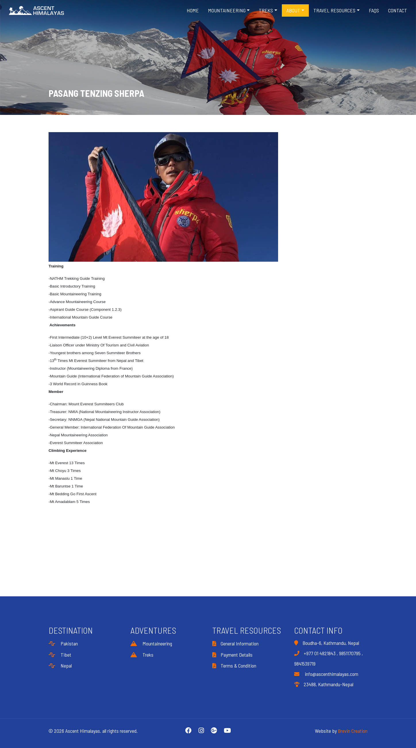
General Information (235, 643)
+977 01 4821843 (320, 653)
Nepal (60, 665)
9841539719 (304, 663)
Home (193, 10)
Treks (141, 654)
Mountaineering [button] (227, 10)
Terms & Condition (234, 665)
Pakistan (63, 643)
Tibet (60, 654)
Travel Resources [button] (334, 10)
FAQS (374, 10)
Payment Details (232, 654)
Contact (397, 10)
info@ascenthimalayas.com (326, 674)
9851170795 (350, 653)
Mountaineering (151, 643)
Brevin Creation (352, 731)
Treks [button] (266, 10)
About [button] (293, 10)
